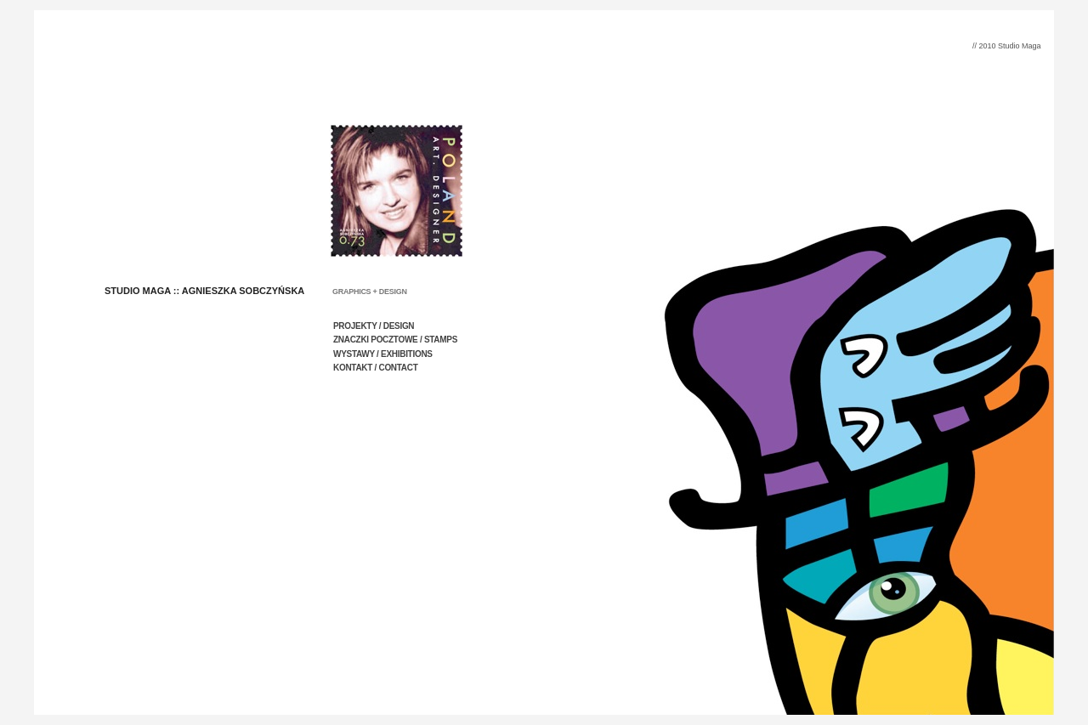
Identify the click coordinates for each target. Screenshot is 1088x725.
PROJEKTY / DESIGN (373, 326)
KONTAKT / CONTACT (375, 367)
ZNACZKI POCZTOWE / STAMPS (395, 339)
